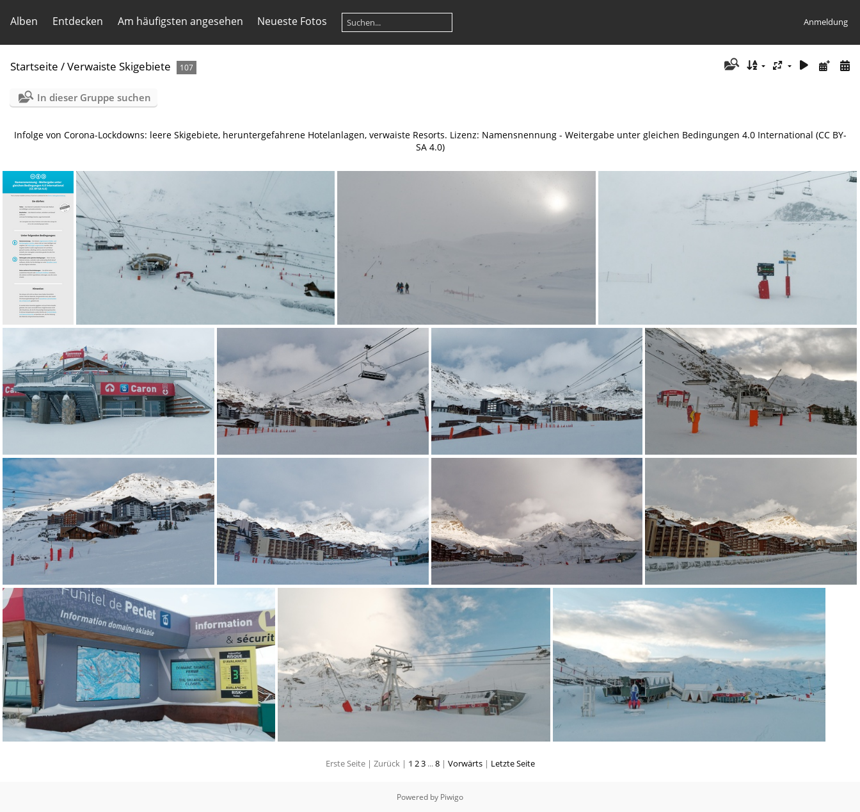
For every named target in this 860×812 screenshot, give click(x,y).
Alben (24, 21)
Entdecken (77, 21)
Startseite (34, 66)
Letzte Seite (513, 763)
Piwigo (451, 797)
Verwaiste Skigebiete (119, 66)
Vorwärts (465, 763)
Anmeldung (826, 22)
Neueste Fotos (292, 21)
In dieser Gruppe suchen (94, 97)
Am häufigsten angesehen (180, 21)
